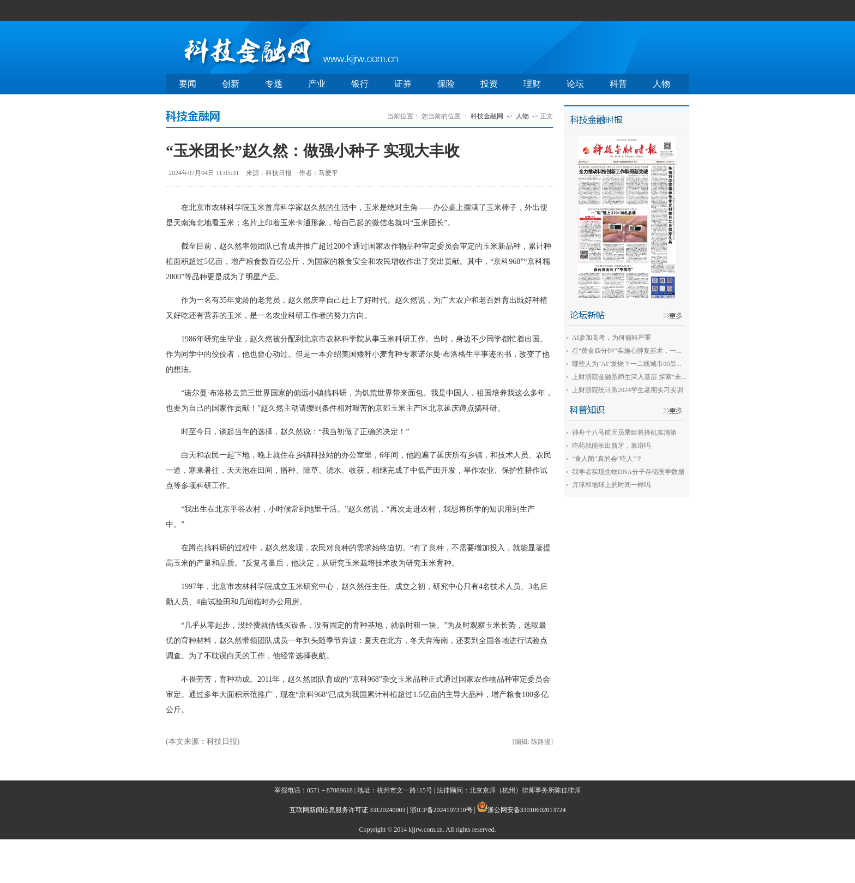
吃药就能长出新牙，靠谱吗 (611, 445)
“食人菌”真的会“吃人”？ (607, 458)
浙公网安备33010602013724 (526, 810)
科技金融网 (487, 116)
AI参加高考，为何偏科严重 (611, 337)
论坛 (575, 83)
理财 (532, 83)
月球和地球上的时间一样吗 (611, 485)
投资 (489, 83)
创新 (230, 83)
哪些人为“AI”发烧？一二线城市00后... (626, 364)
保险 (446, 83)
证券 (403, 83)
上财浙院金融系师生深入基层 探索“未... (629, 377)
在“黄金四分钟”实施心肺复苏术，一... (626, 351)
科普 (618, 83)
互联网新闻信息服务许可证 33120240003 (348, 810)
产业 (317, 83)
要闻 (187, 83)
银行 (360, 83)
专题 (273, 83)
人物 (661, 83)
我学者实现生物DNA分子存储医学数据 (628, 472)
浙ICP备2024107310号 (441, 810)
